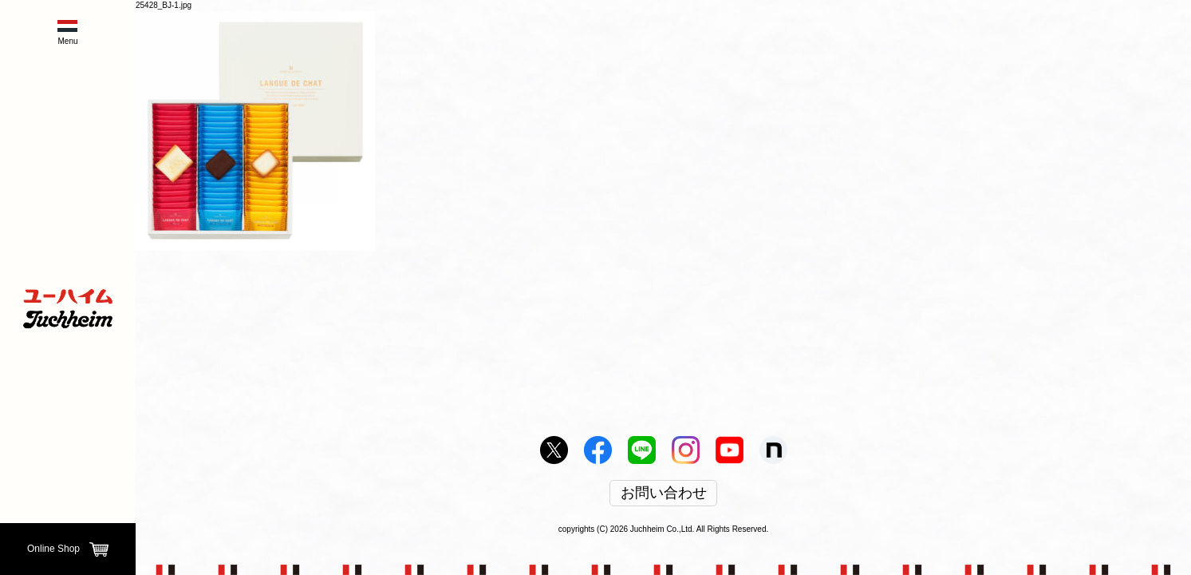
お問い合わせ (664, 494)
